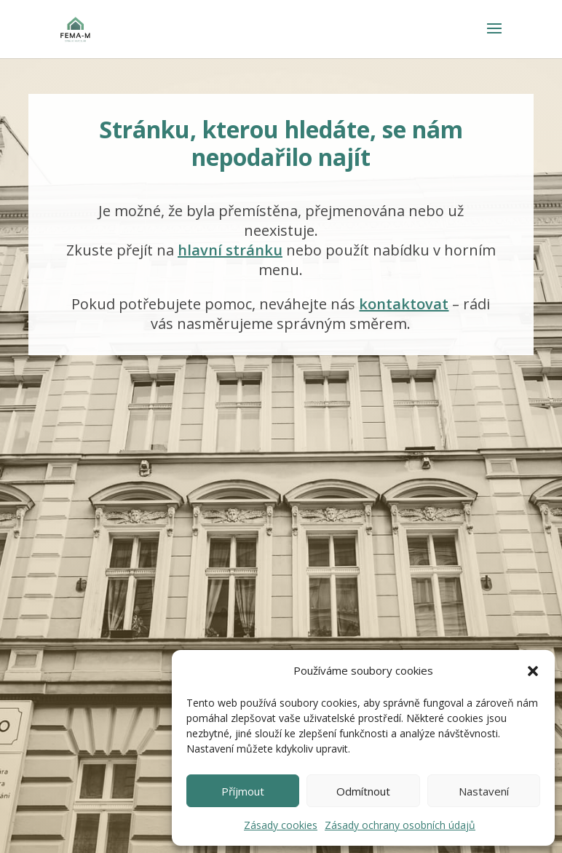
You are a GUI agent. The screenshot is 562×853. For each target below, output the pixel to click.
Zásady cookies (280, 825)
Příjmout (242, 791)
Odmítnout (363, 791)
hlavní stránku (230, 250)
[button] (533, 671)
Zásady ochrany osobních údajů (400, 825)
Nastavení (484, 791)
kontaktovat (403, 304)
